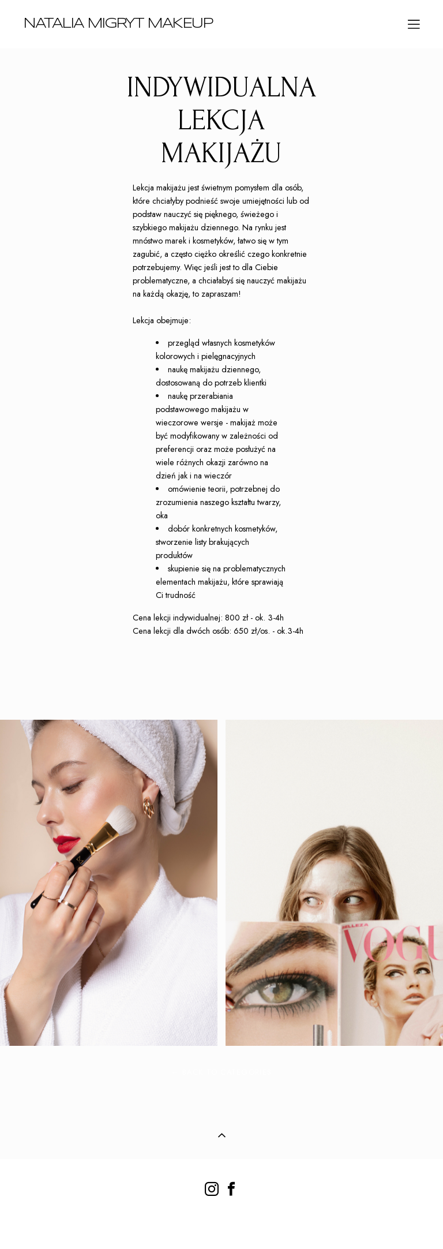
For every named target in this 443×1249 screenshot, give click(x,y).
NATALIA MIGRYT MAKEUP (118, 24)
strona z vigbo (221, 1222)
